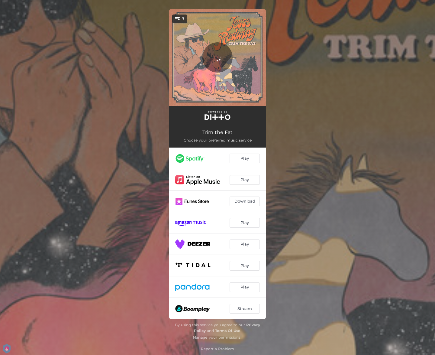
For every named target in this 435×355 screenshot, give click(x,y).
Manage (200, 337)
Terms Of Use (227, 330)
